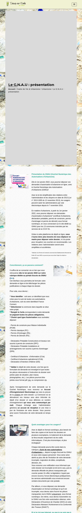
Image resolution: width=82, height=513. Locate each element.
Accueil (11, 89)
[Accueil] (17, 4)
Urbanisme (46, 89)
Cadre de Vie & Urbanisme (28, 89)
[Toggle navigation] (74, 4)
